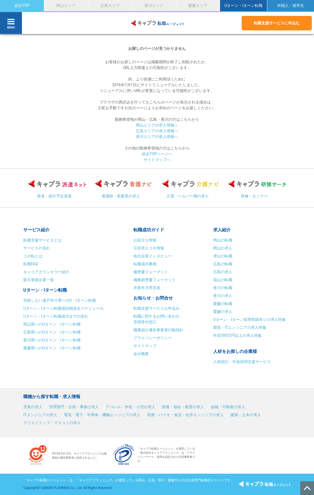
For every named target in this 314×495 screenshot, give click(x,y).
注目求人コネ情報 (148, 248)
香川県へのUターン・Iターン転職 (52, 340)
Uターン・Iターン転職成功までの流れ (55, 316)
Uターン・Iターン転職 (243, 5)
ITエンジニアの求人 (40, 415)
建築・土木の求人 (245, 415)
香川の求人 (222, 295)
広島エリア (110, 5)
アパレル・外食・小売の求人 (130, 407)
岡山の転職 (222, 240)
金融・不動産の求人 (228, 407)
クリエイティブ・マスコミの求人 (52, 423)
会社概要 (141, 354)
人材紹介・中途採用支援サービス (242, 361)
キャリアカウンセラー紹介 (46, 272)
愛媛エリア (197, 5)
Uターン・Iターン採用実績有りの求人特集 (249, 319)
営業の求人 (32, 407)
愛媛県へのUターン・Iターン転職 (52, 348)
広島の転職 (222, 264)
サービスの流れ (36, 248)
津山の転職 (222, 256)
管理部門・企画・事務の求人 (74, 407)
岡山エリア (66, 5)
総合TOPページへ (157, 154)
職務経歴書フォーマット (154, 280)
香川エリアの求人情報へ (157, 136)
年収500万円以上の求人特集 (237, 335)
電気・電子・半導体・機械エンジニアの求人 (102, 415)
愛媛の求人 (222, 311)
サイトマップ (144, 346)
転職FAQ (30, 264)
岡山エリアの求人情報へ (157, 125)
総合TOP (22, 5)
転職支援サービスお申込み (156, 308)
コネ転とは (32, 256)
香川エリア (154, 5)
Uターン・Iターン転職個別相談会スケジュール (63, 308)
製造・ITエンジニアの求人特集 (239, 327)
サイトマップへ (157, 159)
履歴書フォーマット (150, 272)
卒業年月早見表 (147, 288)
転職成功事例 (144, 264)
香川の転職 (222, 288)
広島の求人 (222, 272)
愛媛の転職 (222, 303)
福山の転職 (222, 280)
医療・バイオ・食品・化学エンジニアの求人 (185, 415)
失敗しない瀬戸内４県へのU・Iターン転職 (59, 300)
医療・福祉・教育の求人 (183, 407)
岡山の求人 (222, 248)
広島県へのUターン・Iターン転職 (52, 332)
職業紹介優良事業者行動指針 (158, 330)
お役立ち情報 (144, 240)
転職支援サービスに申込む (277, 23)
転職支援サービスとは (42, 240)
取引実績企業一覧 (38, 280)
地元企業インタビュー (152, 256)
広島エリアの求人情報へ (157, 131)
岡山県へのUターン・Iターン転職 (52, 324)
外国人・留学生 (290, 5)
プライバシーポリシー (152, 338)
